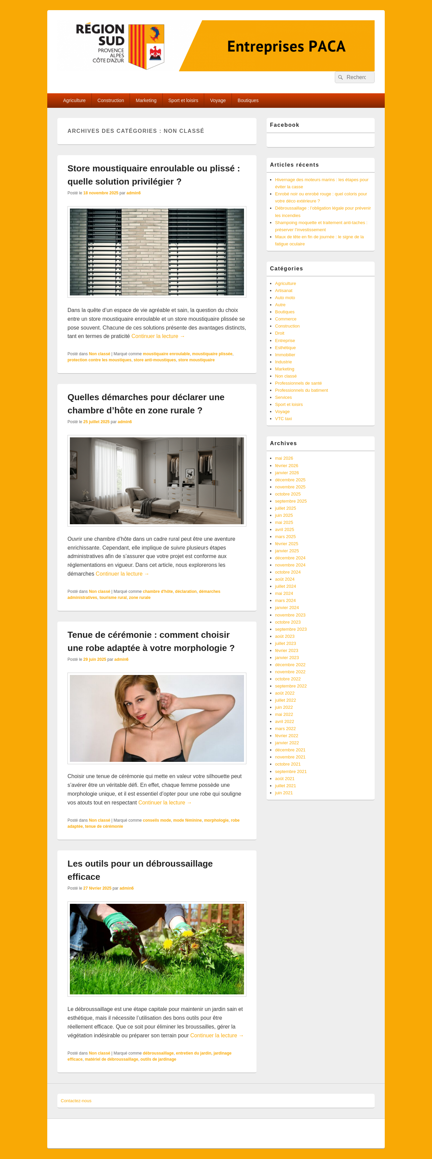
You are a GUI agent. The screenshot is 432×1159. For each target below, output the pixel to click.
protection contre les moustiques (99, 360)
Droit (279, 333)
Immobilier (285, 354)
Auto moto (285, 297)
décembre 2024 (290, 557)
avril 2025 (284, 529)
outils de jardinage (158, 1059)
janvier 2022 (287, 742)
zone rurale (140, 597)
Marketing (146, 100)
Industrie (283, 361)
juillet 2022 (285, 700)
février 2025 (286, 543)
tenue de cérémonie (104, 826)
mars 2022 (285, 728)
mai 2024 (284, 593)
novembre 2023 (290, 615)
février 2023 (286, 650)
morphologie (216, 820)
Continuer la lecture (158, 336)
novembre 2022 (290, 671)
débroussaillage (158, 1053)
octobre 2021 (288, 764)
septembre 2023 (291, 629)
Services (283, 397)
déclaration (186, 591)
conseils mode (157, 820)
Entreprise (285, 340)
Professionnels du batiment (301, 390)
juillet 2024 (285, 586)
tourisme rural (113, 597)
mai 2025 (284, 522)
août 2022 (285, 693)
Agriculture (74, 100)
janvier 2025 (287, 550)
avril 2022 (284, 721)
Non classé (99, 354)
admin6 (134, 193)
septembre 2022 (291, 686)
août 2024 (285, 579)
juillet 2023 (285, 643)
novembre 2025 (290, 486)
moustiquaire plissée (212, 354)
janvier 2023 (287, 657)
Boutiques (248, 100)
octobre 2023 (288, 622)
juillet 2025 (285, 508)
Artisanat (283, 290)
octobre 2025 (288, 494)
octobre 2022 (288, 678)
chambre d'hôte (158, 591)
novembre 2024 (290, 565)
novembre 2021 (290, 756)
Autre (280, 304)
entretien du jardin (193, 1053)
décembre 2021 (290, 749)
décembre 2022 (290, 664)
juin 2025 (284, 515)
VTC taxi (283, 418)
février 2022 (286, 735)
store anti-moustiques (155, 360)
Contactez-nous (76, 1100)
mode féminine (187, 820)
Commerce (286, 318)
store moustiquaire (196, 360)
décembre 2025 (290, 479)
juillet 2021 (285, 785)
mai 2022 (284, 714)
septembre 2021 (291, 771)
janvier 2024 (287, 607)
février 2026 (286, 465)
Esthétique (285, 347)
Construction (111, 100)
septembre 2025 (291, 501)
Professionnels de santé (298, 383)
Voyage (218, 100)
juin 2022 (284, 707)
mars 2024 (285, 600)
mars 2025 (285, 536)
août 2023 (285, 636)
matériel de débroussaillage (111, 1059)
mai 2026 (284, 458)
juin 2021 (284, 792)
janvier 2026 (287, 472)
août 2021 (285, 778)
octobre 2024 (288, 572)
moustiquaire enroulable (166, 354)
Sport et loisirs (183, 100)
